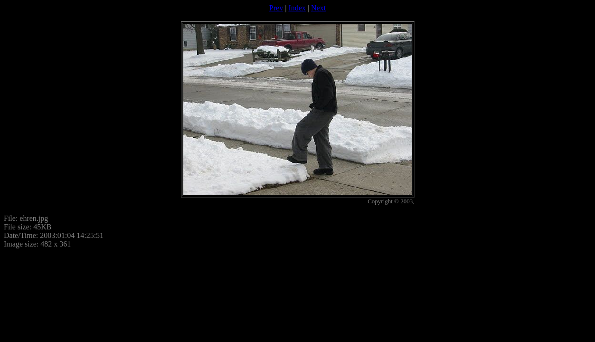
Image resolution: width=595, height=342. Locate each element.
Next (318, 8)
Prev (276, 8)
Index (296, 8)
